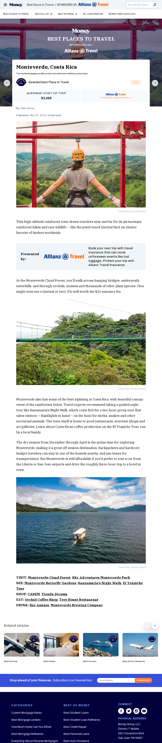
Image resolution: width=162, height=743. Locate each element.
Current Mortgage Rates (26, 712)
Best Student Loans (76, 712)
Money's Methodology (122, 14)
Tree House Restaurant (78, 600)
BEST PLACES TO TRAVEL (81, 38)
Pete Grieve (27, 108)
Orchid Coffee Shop (41, 600)
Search (154, 4)
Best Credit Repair (75, 726)
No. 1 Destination (93, 14)
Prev (148, 628)
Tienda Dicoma (54, 594)
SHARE (135, 82)
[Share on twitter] (129, 713)
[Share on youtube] (144, 713)
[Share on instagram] (136, 713)
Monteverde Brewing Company (77, 605)
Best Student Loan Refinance (82, 719)
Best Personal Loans (76, 734)
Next (155, 628)
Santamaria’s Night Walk (99, 583)
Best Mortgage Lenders (26, 719)
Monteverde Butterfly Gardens (50, 583)
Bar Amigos (39, 605)
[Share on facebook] (121, 713)
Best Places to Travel (40, 4)
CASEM (34, 594)
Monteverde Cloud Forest (49, 577)
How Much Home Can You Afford (31, 726)
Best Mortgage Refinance (27, 734)
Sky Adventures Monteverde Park (101, 577)
